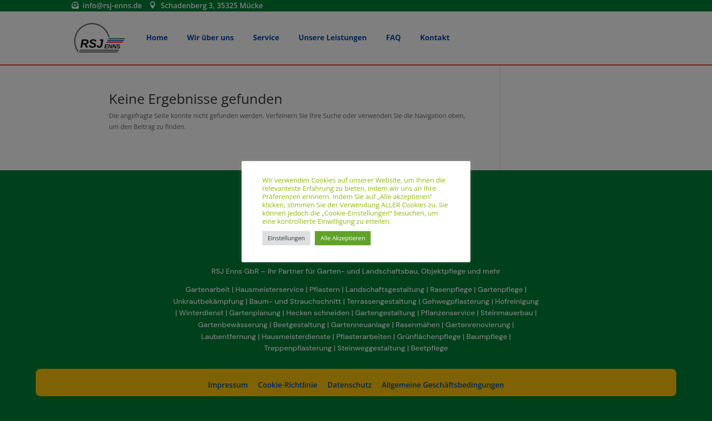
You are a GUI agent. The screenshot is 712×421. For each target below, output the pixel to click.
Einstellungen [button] (286, 238)
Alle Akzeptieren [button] (342, 238)
